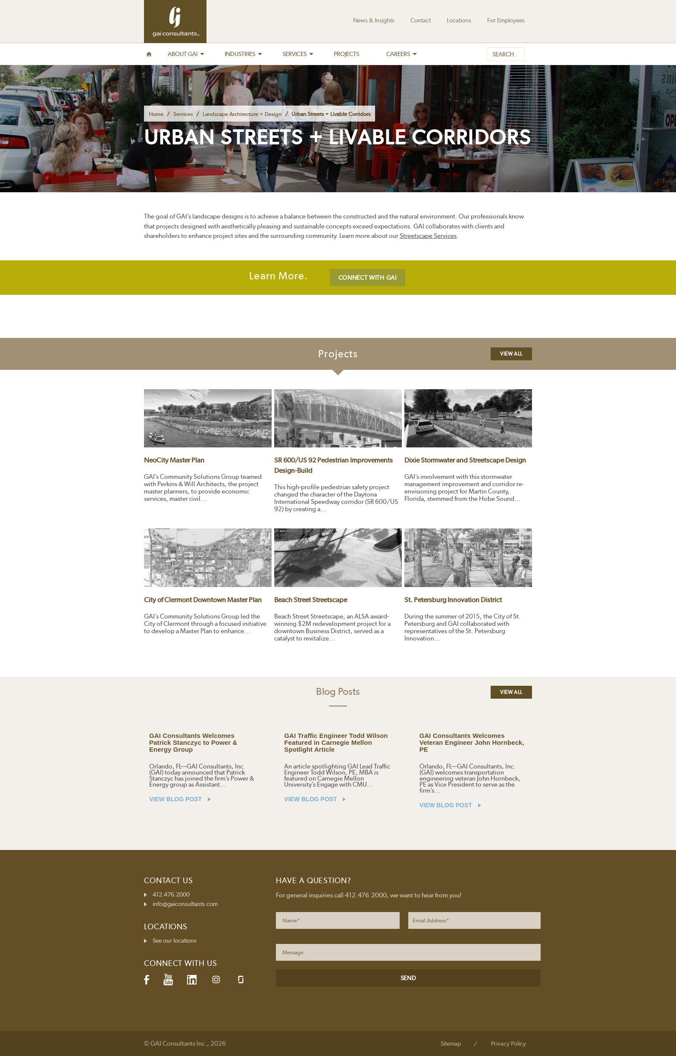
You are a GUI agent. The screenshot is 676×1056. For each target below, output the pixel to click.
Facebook (146, 979)
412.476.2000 (171, 894)
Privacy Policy (508, 1043)
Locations (459, 20)
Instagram (216, 979)
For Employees (506, 20)
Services (183, 114)
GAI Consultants (175, 21)
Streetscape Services (428, 236)
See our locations (175, 940)
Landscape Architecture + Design (242, 114)
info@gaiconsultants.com (185, 903)
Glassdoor (240, 979)
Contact (420, 20)
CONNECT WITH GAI (367, 277)
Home (156, 114)
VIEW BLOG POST (180, 799)
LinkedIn (192, 979)
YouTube (168, 980)
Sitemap (451, 1043)
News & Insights (373, 20)
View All (511, 354)
